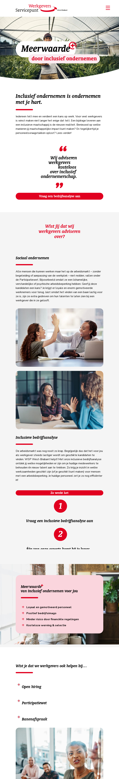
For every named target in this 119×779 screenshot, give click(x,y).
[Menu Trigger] (108, 8)
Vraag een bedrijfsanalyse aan (59, 196)
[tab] (59, 684)
